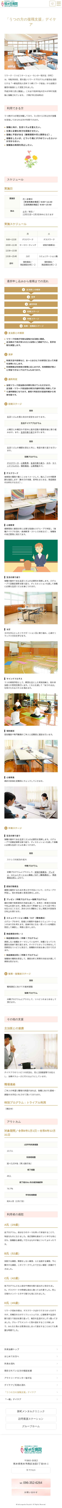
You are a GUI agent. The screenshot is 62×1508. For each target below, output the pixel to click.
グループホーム (31, 1426)
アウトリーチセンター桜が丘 (18, 1377)
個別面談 (25, 465)
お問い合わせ (31, 1492)
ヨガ (48, 463)
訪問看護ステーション (30, 1418)
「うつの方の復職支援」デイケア (20, 1392)
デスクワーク (13, 463)
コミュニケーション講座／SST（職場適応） (30, 874)
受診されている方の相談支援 (18, 1370)
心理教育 (25, 463)
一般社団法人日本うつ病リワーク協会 (28, 83)
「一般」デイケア (12, 1399)
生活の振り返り (28, 432)
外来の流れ (9, 1363)
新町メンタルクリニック (31, 1411)
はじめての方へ (11, 1356)
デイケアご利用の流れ (15, 1385)
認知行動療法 (41, 872)
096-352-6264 (31, 1482)
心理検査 (35, 465)
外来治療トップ (11, 1349)
